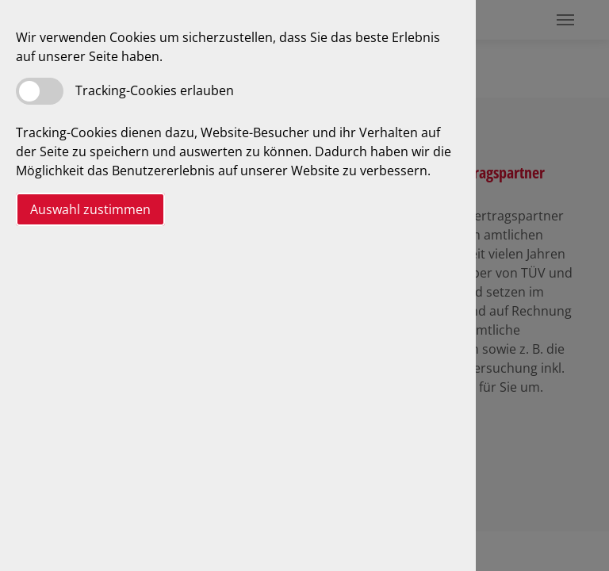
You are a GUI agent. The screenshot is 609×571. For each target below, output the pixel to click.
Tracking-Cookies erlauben (154, 90)
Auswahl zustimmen (90, 209)
